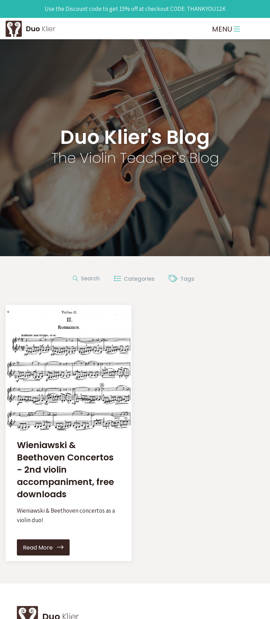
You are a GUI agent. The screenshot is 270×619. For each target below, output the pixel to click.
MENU (226, 29)
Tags (181, 278)
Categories (134, 278)
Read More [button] (43, 548)
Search (86, 278)
